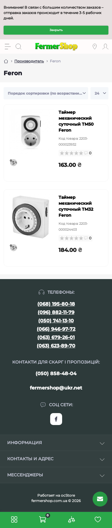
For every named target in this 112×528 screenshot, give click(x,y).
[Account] (105, 47)
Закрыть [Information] (56, 30)
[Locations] (95, 47)
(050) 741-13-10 (56, 321)
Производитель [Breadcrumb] (29, 61)
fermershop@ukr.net (56, 388)
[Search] (19, 47)
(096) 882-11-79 (56, 312)
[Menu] (8, 47)
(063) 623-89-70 (56, 346)
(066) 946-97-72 (56, 329)
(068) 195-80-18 (56, 304)
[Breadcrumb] (6, 61)
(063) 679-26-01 (56, 337)
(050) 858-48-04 (56, 373)
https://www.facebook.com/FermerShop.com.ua (56, 419)
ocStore (68, 495)
